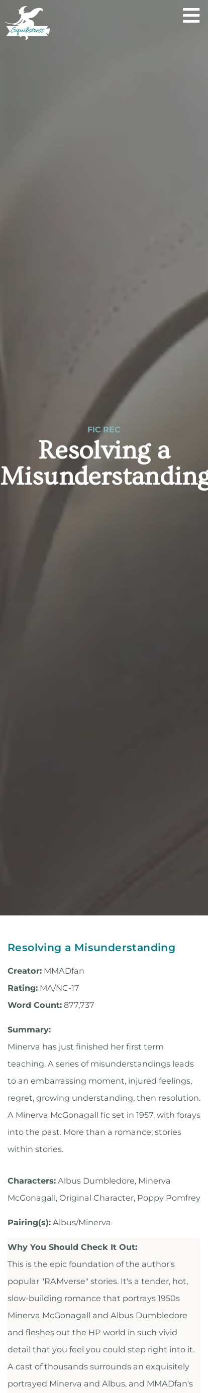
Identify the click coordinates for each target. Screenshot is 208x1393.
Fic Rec (104, 429)
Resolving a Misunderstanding (91, 947)
